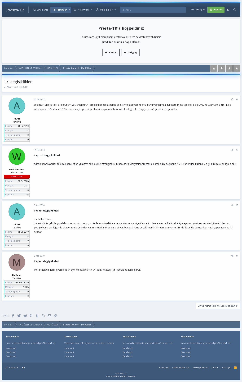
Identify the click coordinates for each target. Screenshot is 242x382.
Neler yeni (83, 9)
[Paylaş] (232, 99)
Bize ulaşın (164, 367)
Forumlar (62, 9)
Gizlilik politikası (200, 367)
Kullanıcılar (106, 9)
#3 (237, 205)
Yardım (214, 367)
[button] (69, 10)
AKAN (9, 86)
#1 (237, 99)
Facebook (11, 348)
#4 (237, 255)
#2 (237, 150)
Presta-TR (11, 367)
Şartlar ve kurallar (181, 367)
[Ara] (156, 10)
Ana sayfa (42, 9)
